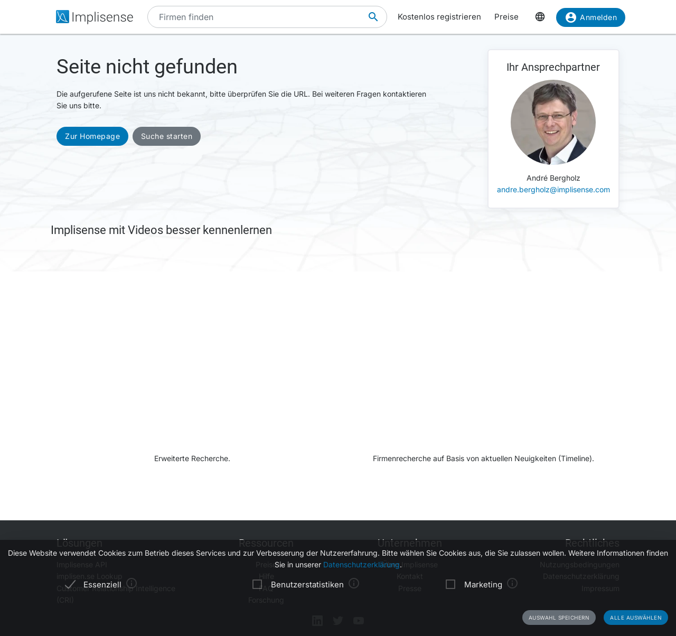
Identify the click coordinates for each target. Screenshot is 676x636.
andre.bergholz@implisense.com (553, 189)
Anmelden (591, 19)
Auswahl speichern (559, 617)
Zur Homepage (92, 136)
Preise (506, 17)
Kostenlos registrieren (439, 17)
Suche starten (167, 136)
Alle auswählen (636, 617)
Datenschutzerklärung (361, 564)
